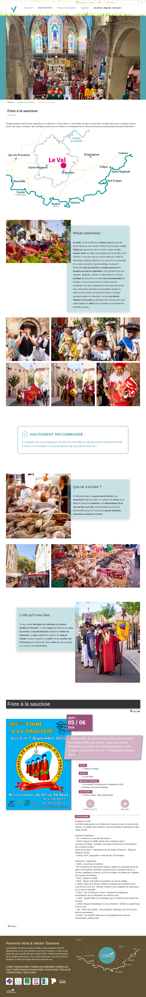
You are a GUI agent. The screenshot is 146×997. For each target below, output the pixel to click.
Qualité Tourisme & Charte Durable (28, 969)
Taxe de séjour (29, 972)
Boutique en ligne (85, 2)
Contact (9, 966)
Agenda (85, 8)
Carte (110, 2)
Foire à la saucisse (46, 102)
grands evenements (26, 102)
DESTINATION (45, 8)
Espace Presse (51, 969)
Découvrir (29, 8)
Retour (12, 926)
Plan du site (65, 969)
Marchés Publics (14, 972)
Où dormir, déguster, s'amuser (108, 8)
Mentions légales (22, 966)
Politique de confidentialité (42, 966)
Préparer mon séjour (67, 8)
